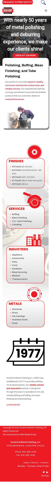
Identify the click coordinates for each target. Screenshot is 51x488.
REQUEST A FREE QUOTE (17, 2)
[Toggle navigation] (46, 11)
